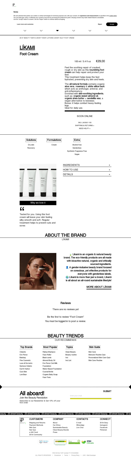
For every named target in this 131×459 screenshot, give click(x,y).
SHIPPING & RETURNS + (84, 125)
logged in (63, 321)
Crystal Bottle (48, 372)
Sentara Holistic (26, 366)
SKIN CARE (25, 27)
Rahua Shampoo (49, 352)
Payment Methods (36, 425)
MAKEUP (41, 27)
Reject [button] (100, 453)
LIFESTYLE (90, 27)
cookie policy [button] (113, 445)
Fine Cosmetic (25, 360)
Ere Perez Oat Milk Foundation (50, 365)
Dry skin (31, 145)
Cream (54, 145)
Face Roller (47, 355)
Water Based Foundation (52, 369)
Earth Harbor (25, 369)
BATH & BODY (57, 27)
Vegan (77, 154)
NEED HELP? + (84, 128)
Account (111, 13)
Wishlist (115, 13)
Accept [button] (112, 453)
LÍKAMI (27, 48)
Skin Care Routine (95, 360)
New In (97, 13)
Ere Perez (24, 355)
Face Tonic (47, 377)
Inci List (68, 360)
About (55, 423)
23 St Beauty (25, 38)
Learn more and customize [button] (25, 453)
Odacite (23, 352)
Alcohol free (77, 145)
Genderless (77, 148)
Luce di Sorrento (26, 363)
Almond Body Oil (49, 360)
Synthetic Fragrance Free (77, 151)
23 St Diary (104, 423)
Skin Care (92, 352)
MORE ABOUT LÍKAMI (98, 287)
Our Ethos (56, 425)
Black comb (47, 357)
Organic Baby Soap (50, 374)
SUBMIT (107, 391)
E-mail (78, 423)
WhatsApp (80, 425)
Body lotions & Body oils (52, 38)
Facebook (103, 427)
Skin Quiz (32, 427)
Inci (66, 357)
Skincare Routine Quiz (97, 355)
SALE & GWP (106, 27)
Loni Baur (23, 374)
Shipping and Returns (37, 423)
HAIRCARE (73, 27)
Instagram (104, 425)
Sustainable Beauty (60, 427)
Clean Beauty (70, 352)
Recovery (31, 148)
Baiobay (23, 357)
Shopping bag (120, 11)
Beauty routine (71, 355)
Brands (102, 13)
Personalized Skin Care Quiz (99, 357)
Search (106, 13)
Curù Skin (23, 372)
